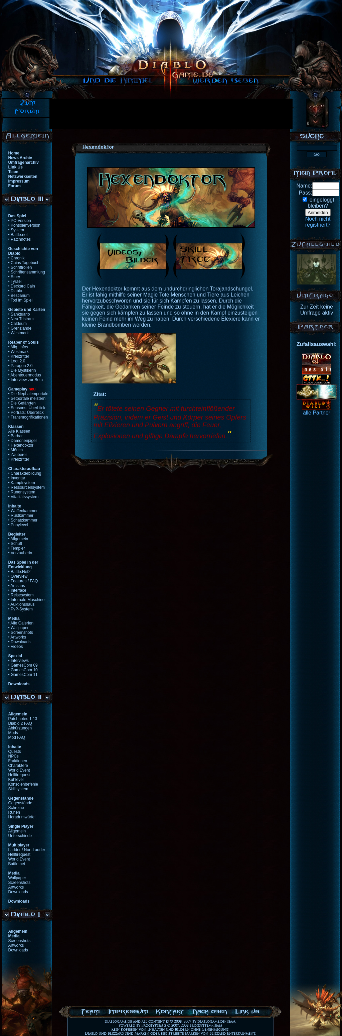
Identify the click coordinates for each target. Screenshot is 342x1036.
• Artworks (17, 637)
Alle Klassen (19, 431)
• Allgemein (18, 539)
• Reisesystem (21, 595)
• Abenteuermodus (24, 375)
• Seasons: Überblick (26, 408)
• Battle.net (18, 234)
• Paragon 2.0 (20, 365)
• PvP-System (20, 609)
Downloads (18, 892)
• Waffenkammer (23, 510)
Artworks (16, 887)
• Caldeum (17, 323)
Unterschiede (20, 835)
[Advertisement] (171, 114)
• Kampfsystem (21, 482)
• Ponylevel (18, 525)
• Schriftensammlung (26, 272)
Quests (14, 751)
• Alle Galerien (21, 623)
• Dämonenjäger (22, 440)
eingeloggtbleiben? (321, 203)
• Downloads (19, 642)
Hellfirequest (19, 775)
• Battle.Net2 (19, 571)
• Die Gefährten (22, 403)
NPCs (13, 756)
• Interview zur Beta (25, 379)
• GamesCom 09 (23, 665)
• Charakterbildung (24, 473)
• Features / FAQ (23, 581)
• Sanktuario (19, 314)
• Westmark (18, 333)
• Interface (17, 590)
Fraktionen (17, 761)
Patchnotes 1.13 (22, 718)
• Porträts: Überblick (26, 412)
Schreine (16, 807)
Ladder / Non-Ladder (26, 849)
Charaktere (18, 765)
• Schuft (15, 543)
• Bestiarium (19, 295)
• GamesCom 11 (23, 674)
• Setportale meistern (27, 398)
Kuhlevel (16, 779)
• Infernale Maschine (26, 599)
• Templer (16, 548)
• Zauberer (17, 454)
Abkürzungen (20, 728)
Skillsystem (18, 789)
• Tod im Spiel (20, 300)
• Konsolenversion (24, 225)
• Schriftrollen (20, 267)
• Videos (15, 646)
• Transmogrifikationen (28, 417)
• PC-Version (19, 220)
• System (16, 230)
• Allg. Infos (18, 347)
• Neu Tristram (21, 319)
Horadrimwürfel (21, 817)
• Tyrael (15, 281)
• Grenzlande (20, 328)
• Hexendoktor (21, 445)
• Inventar (16, 478)
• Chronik (16, 258)
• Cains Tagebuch (23, 262)
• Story (14, 276)
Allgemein (17, 831)
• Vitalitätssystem (23, 496)
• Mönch (15, 450)
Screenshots (19, 882)
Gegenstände (20, 803)
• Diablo (15, 291)
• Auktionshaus (21, 604)
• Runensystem (21, 492)
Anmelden (318, 212)
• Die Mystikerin (22, 370)
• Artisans (16, 585)
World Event (19, 770)
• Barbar (15, 436)
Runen (14, 812)
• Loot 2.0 (16, 361)
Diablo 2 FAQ (20, 723)
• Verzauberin (20, 553)
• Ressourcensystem (26, 487)
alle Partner (316, 413)
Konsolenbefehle (23, 784)
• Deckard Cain (21, 286)
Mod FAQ (16, 737)
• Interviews (18, 660)
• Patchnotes (19, 239)
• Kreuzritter (18, 356)
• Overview (18, 576)
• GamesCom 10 (23, 670)
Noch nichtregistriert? (318, 222)
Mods (13, 732)
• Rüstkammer (21, 515)
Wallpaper (17, 878)
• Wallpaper (18, 627)
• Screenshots (20, 632)
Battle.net (16, 863)
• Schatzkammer (23, 520)
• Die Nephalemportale (28, 393)
